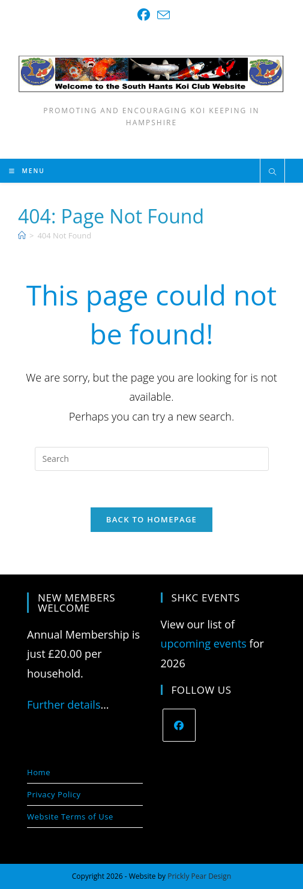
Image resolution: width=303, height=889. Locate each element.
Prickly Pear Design (199, 876)
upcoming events (204, 643)
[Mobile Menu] (27, 171)
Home (38, 772)
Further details (63, 704)
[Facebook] (179, 725)
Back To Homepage (151, 519)
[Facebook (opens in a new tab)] (144, 14)
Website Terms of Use (70, 816)
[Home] (22, 235)
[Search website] (272, 172)
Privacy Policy (54, 794)
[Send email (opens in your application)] (162, 14)
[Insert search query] (152, 459)
